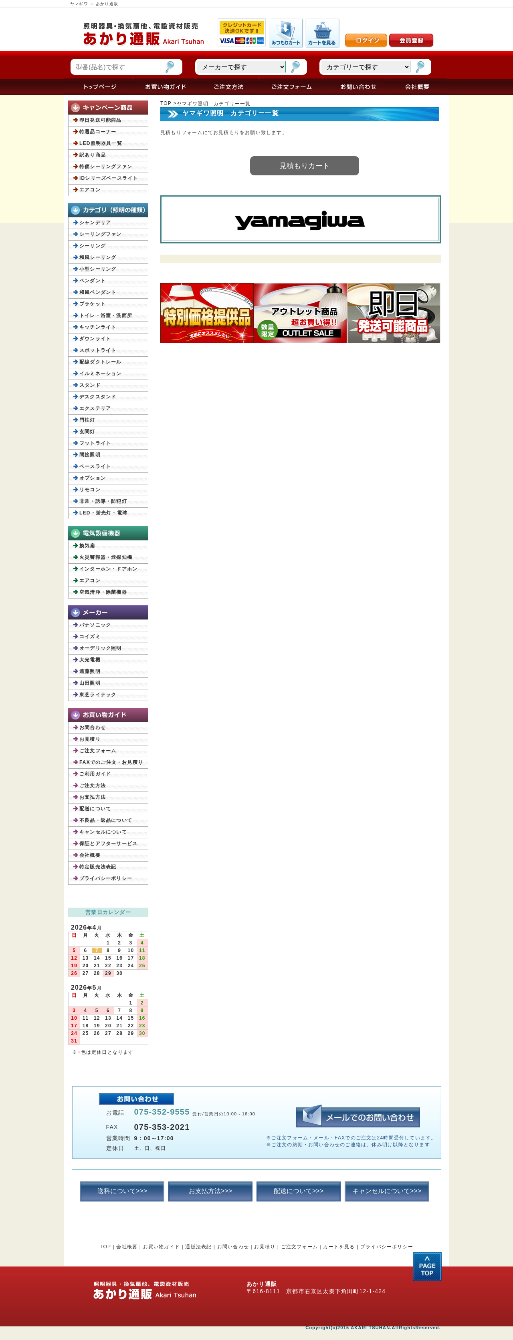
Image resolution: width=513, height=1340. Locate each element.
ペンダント (92, 280)
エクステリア (95, 408)
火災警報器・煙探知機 (105, 557)
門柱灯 (87, 420)
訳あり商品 (92, 155)
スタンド (90, 385)
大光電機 (90, 660)
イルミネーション (100, 373)
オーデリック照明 (100, 648)
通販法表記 (198, 1247)
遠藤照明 (90, 671)
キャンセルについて (103, 832)
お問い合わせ (233, 1247)
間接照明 (90, 455)
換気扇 (87, 545)
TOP (166, 103)
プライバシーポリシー (105, 878)
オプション (92, 478)
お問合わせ (92, 727)
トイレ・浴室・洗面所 (105, 315)
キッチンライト (97, 327)
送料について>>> (122, 1190)
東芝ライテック (97, 694)
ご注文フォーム (97, 750)
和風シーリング (97, 257)
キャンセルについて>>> (386, 1190)
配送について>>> (298, 1190)
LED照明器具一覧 (100, 143)
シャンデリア (95, 222)
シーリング (92, 246)
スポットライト (97, 350)
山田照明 (90, 683)
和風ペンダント (97, 292)
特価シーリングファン (105, 166)
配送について (95, 809)
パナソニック (95, 625)
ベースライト (95, 466)
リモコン (90, 489)
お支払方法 (92, 797)
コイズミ (90, 636)
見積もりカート (304, 166)
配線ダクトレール (100, 362)
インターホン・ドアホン (108, 569)
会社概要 (90, 855)
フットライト (95, 443)
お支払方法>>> (210, 1190)
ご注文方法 (92, 785)
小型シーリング (97, 269)
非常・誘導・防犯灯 (103, 501)
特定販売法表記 (97, 867)
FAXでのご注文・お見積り (111, 762)
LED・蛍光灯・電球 (103, 513)
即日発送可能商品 (100, 120)
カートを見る (339, 1247)
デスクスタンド (97, 397)
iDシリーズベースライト (108, 178)
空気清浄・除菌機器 (103, 592)
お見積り (90, 739)
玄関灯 (87, 431)
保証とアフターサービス (108, 843)
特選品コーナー (97, 132)
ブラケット (92, 304)
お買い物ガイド (161, 1247)
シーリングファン (100, 234)
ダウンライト (95, 339)
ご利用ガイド (95, 774)
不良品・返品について (105, 820)
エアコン (90, 190)
